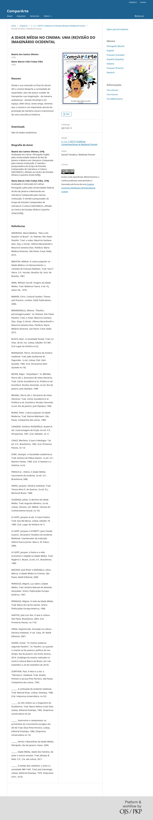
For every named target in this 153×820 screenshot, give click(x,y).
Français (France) (115, 68)
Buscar (139, 16)
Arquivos (21, 16)
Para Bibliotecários (115, 99)
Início (13, 25)
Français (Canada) (115, 55)
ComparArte (17, 10)
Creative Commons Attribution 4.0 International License (78, 188)
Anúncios (34, 16)
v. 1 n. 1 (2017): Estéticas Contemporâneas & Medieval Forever (58, 25)
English (110, 50)
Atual (9, 16)
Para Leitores (112, 90)
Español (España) (115, 59)
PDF (67, 114)
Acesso (143, 2)
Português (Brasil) (115, 46)
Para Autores (112, 94)
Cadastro (133, 2)
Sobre (47, 16)
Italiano (110, 63)
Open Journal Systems (117, 29)
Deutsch (111, 72)
